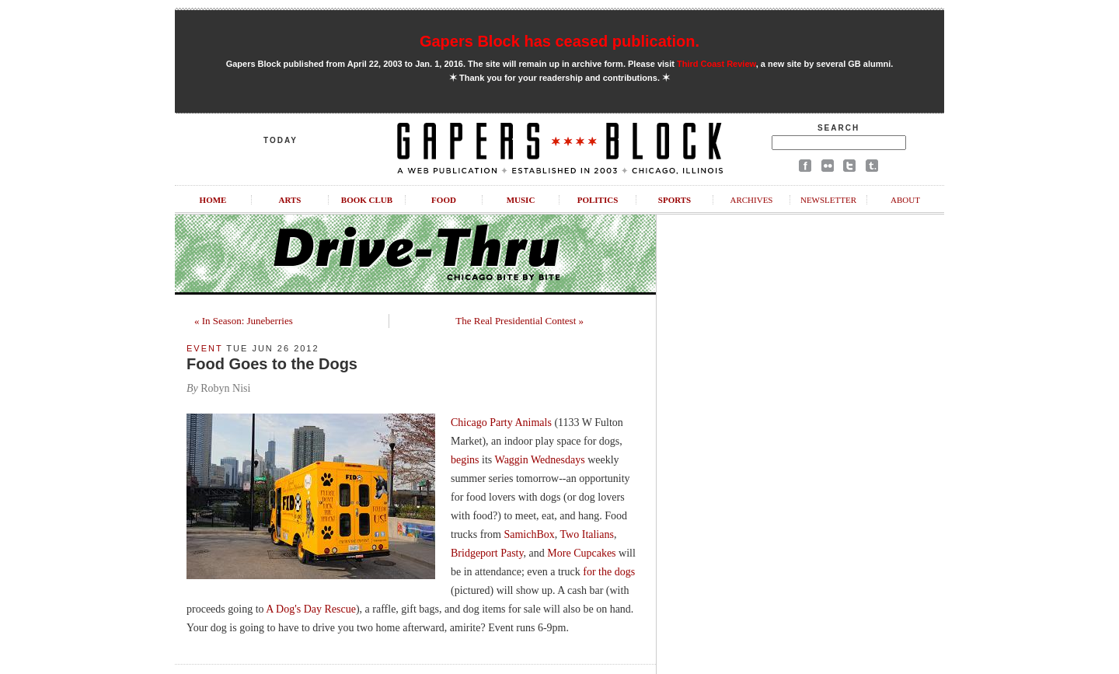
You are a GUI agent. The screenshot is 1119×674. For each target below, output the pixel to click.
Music (521, 199)
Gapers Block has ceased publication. (559, 41)
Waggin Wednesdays (540, 460)
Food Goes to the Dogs (271, 363)
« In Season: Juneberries (243, 321)
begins (465, 460)
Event (204, 348)
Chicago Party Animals (501, 422)
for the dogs (609, 572)
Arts (290, 199)
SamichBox (529, 534)
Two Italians (587, 534)
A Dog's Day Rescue (311, 609)
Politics (598, 199)
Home (213, 199)
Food (443, 199)
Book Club (366, 199)
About (905, 199)
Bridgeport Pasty (487, 553)
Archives (751, 199)
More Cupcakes (581, 553)
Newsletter (828, 199)
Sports (674, 199)
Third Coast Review (716, 63)
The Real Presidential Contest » (519, 321)
